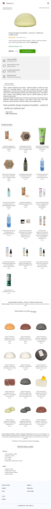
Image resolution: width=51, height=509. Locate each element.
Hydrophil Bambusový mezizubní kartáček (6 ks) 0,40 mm (9, 148)
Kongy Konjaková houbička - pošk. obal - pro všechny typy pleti (9, 366)
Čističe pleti (44, 7)
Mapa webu (30, 488)
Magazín (29, 485)
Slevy (3, 491)
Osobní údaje (30, 491)
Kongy (20, 42)
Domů (4, 7)
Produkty (7, 7)
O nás (3, 496)
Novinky (4, 488)
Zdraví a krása (11, 7)
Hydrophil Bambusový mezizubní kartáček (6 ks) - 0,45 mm (25, 204)
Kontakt (4, 499)
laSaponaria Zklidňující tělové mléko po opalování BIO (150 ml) (8, 232)
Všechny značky (6, 485)
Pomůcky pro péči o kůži (40, 304)
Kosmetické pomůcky (19, 304)
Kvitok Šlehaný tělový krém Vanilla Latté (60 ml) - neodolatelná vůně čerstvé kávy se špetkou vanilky (25, 233)
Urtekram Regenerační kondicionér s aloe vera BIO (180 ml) (42, 148)
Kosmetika (27, 304)
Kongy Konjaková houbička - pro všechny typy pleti (25, 366)
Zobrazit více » (34, 42)
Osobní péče (32, 304)
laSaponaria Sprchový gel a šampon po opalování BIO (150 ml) (42, 176)
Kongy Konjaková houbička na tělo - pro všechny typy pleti (41, 366)
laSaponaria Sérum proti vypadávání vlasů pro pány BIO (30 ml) (25, 176)
